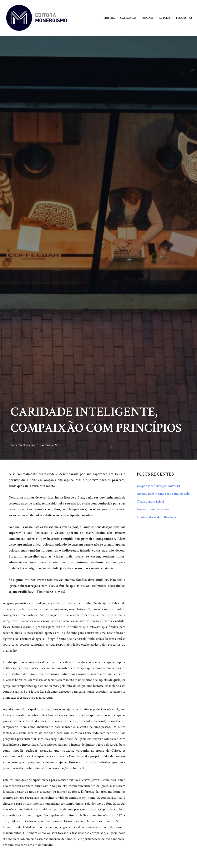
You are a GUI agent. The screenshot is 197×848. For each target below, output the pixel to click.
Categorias (128, 18)
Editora (109, 18)
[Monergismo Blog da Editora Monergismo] (36, 17)
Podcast (148, 18)
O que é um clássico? (150, 501)
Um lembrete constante (153, 509)
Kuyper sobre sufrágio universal (158, 486)
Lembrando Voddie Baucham (156, 517)
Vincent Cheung (25, 445)
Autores (165, 18)
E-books (181, 18)
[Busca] (190, 17)
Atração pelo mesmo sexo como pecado (163, 493)
